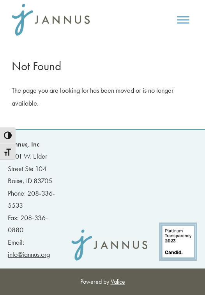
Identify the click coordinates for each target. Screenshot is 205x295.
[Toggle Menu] (183, 19)
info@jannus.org (29, 254)
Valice (118, 281)
